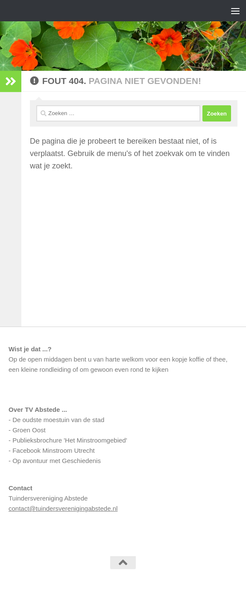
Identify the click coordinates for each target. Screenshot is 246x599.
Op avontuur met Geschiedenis (56, 460)
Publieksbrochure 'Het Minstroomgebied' (69, 440)
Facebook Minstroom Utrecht (53, 450)
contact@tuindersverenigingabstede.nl (63, 508)
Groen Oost (29, 430)
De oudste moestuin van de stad (58, 419)
